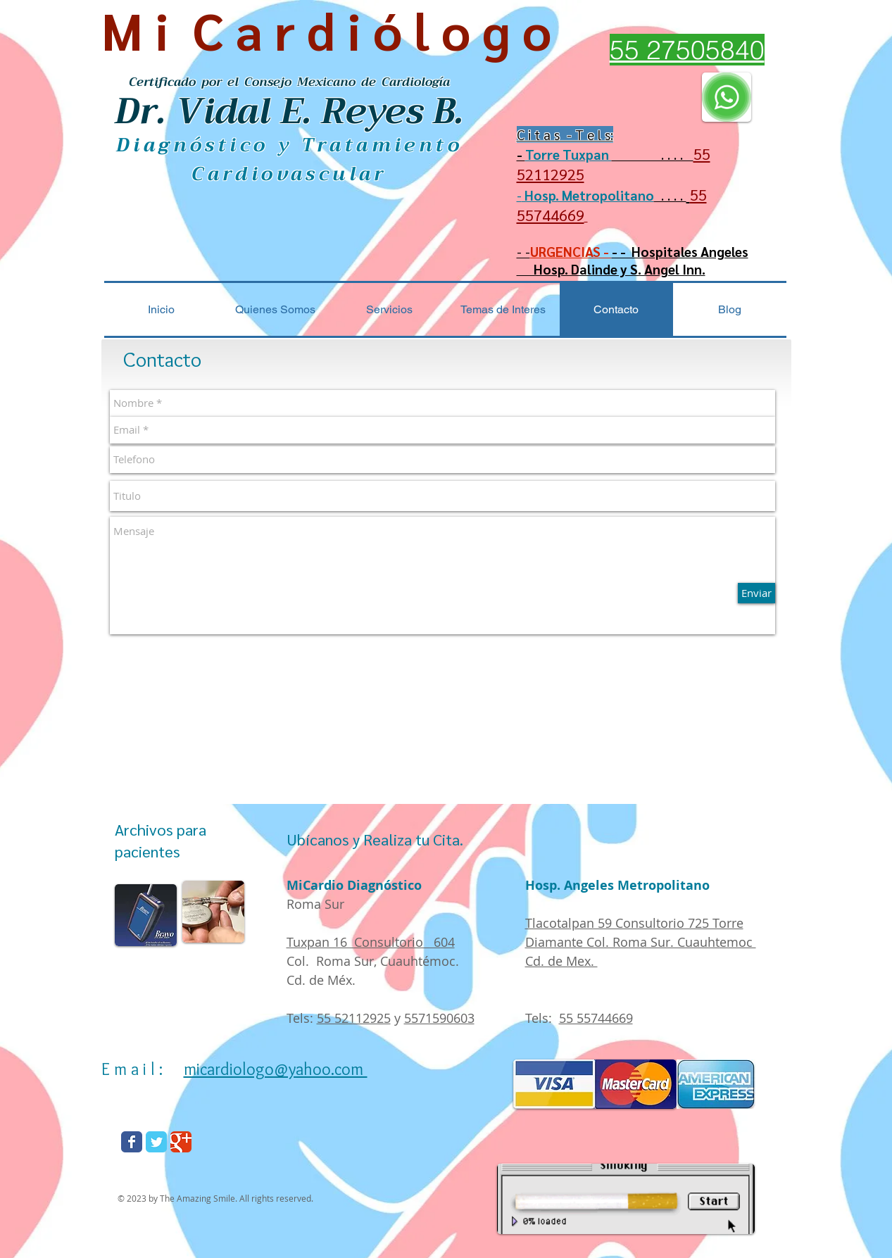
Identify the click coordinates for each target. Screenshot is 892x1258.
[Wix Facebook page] (131, 1141)
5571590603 (439, 1017)
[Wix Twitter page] (156, 1141)
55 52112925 (354, 1017)
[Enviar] (756, 593)
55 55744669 (596, 1017)
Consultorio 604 (404, 941)
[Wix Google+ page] (180, 1141)
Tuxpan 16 (320, 941)
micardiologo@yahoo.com (276, 1069)
